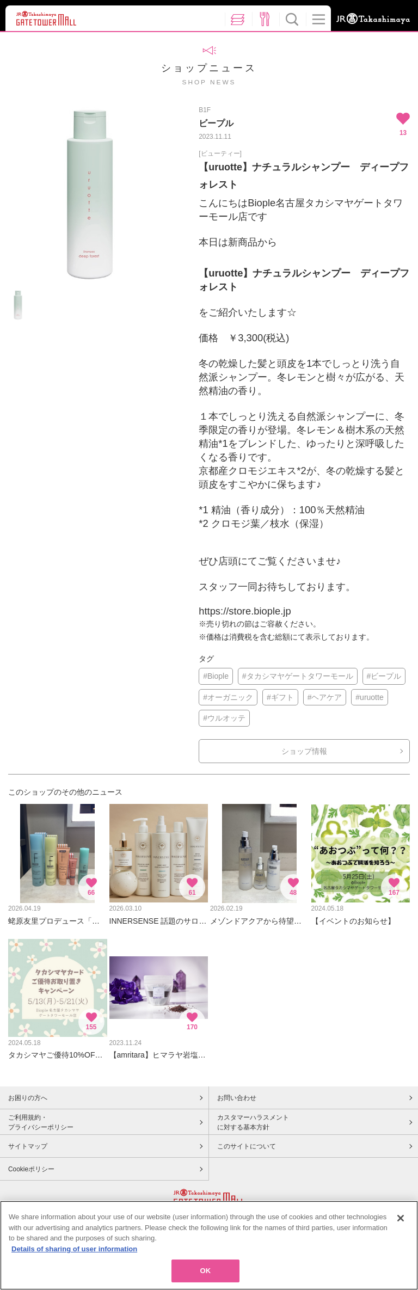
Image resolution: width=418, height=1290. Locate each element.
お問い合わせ (236, 1098)
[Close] (401, 1218)
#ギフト (280, 697)
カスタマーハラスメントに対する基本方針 (253, 1122)
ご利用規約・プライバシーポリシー (40, 1122)
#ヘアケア (325, 697)
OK (205, 1271)
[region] (209, 1245)
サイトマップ (27, 1146)
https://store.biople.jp (245, 611)
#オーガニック (228, 697)
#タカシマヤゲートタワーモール (297, 676)
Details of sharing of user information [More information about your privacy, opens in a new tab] (74, 1249)
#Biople (216, 676)
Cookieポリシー (31, 1169)
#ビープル (384, 676)
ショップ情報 (304, 751)
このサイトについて (246, 1146)
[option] (90, 194)
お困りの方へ (27, 1098)
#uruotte (369, 697)
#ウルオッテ (224, 718)
